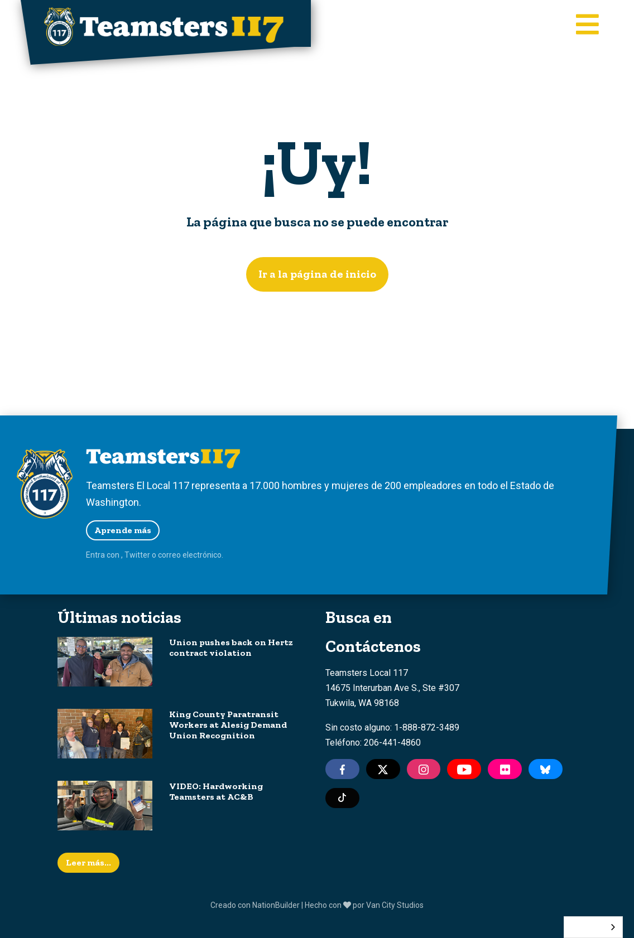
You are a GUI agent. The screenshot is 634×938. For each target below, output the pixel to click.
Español (585, 927)
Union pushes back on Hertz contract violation (231, 647)
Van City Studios (395, 905)
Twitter (137, 554)
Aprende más (122, 530)
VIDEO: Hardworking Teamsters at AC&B (216, 791)
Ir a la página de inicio (317, 274)
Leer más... (88, 862)
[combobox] (593, 927)
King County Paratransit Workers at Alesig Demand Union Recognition (228, 725)
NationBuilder (276, 905)
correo (169, 554)
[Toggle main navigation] (587, 25)
